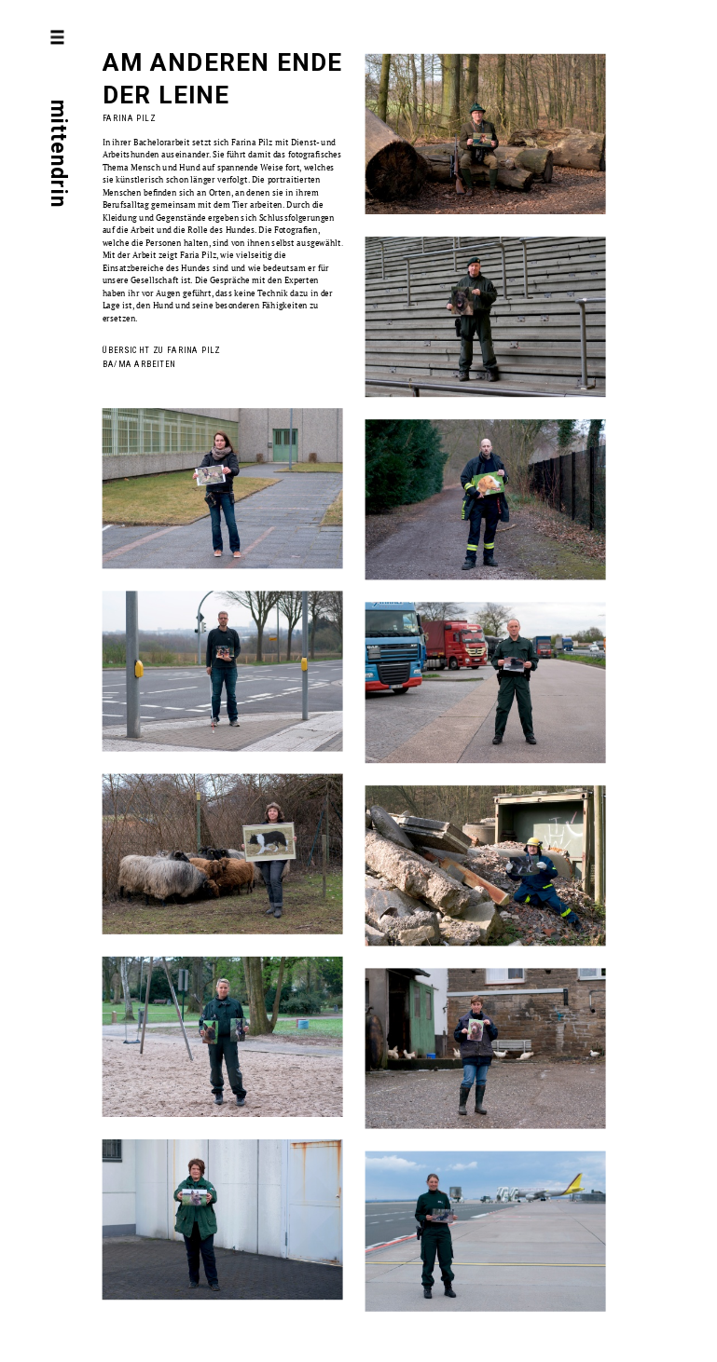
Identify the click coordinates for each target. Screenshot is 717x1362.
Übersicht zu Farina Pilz (162, 351)
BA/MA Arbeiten (139, 364)
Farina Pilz (130, 119)
